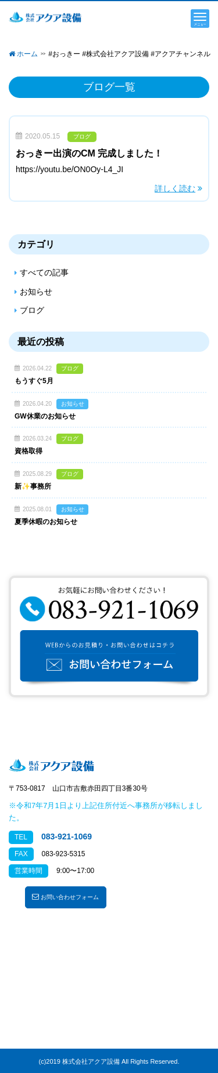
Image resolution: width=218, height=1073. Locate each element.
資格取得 (28, 451)
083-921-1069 (66, 836)
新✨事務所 (33, 486)
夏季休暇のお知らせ (46, 522)
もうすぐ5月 (34, 381)
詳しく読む (175, 188)
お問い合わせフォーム (65, 896)
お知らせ (36, 291)
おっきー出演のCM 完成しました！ (89, 153)
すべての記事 (44, 272)
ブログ (82, 136)
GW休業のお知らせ (45, 416)
